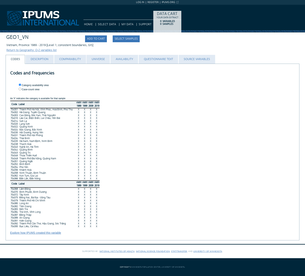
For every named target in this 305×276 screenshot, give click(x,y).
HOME (88, 24)
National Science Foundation (153, 251)
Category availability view (35, 85)
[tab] (15, 59)
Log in (140, 2)
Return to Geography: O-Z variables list (31, 50)
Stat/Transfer (179, 251)
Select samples (126, 39)
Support (145, 24)
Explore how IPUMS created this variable (35, 232)
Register (153, 2)
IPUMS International (13, 6)
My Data (127, 24)
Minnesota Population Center (146, 267)
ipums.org (168, 2)
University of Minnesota (207, 251)
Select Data (107, 24)
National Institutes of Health (117, 251)
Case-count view (31, 89)
